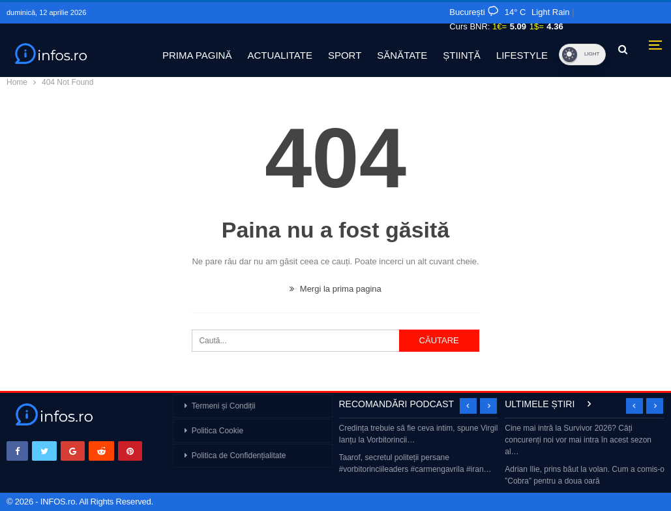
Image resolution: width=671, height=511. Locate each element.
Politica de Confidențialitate (239, 455)
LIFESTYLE (522, 55)
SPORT (344, 55)
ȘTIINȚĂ (462, 55)
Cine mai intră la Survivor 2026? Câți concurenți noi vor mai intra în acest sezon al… (578, 440)
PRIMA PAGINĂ (196, 55)
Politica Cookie (217, 430)
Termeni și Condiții (224, 405)
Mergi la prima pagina (335, 289)
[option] (419, 450)
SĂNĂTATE (402, 55)
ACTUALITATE (279, 55)
